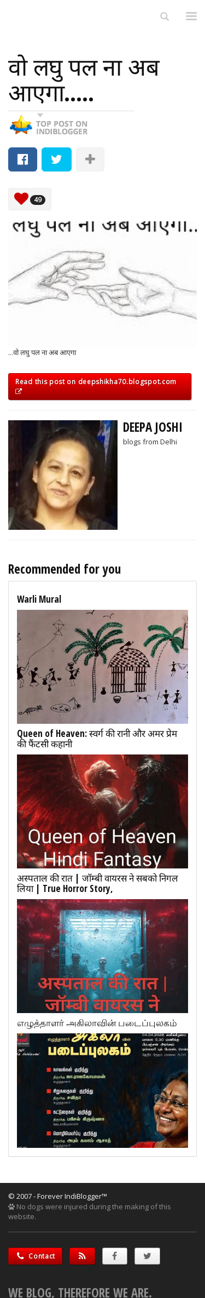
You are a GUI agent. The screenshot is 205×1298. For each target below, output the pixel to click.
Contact (35, 1256)
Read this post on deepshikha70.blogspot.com (96, 385)
